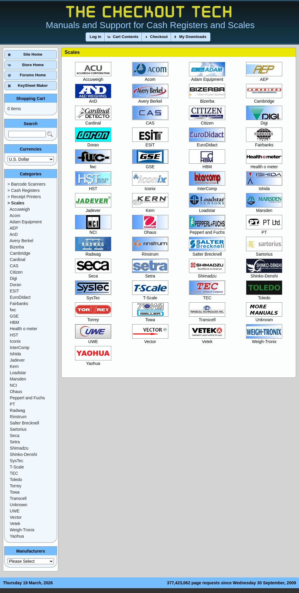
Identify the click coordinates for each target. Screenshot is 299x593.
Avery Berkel (150, 99)
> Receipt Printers (24, 196)
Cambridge (264, 99)
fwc (93, 164)
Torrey (93, 317)
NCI (93, 230)
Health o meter (264, 164)
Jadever (93, 208)
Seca (93, 273)
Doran (93, 142)
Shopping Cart (30, 98)
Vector (150, 339)
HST (93, 186)
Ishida (264, 186)
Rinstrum (150, 252)
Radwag (93, 252)
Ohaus (150, 230)
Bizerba (207, 99)
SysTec (93, 295)
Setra (150, 273)
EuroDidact (207, 142)
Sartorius (264, 252)
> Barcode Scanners (26, 184)
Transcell (207, 317)
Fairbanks (264, 142)
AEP (264, 77)
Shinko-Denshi (264, 273)
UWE (93, 339)
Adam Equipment (207, 77)
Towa (150, 317)
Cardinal (93, 120)
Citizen (207, 120)
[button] (96, 37)
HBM (207, 164)
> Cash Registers (23, 190)
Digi (264, 120)
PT (264, 230)
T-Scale (150, 295)
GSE (150, 164)
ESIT (150, 142)
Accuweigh (93, 77)
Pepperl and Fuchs (207, 230)
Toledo (264, 295)
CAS (150, 120)
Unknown (264, 317)
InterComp (207, 186)
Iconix (150, 186)
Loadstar (207, 208)
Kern (150, 208)
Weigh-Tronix (264, 339)
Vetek (207, 339)
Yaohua (93, 361)
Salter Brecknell (207, 252)
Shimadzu (207, 273)
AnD (93, 99)
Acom (150, 77)
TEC (207, 295)
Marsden (264, 208)
